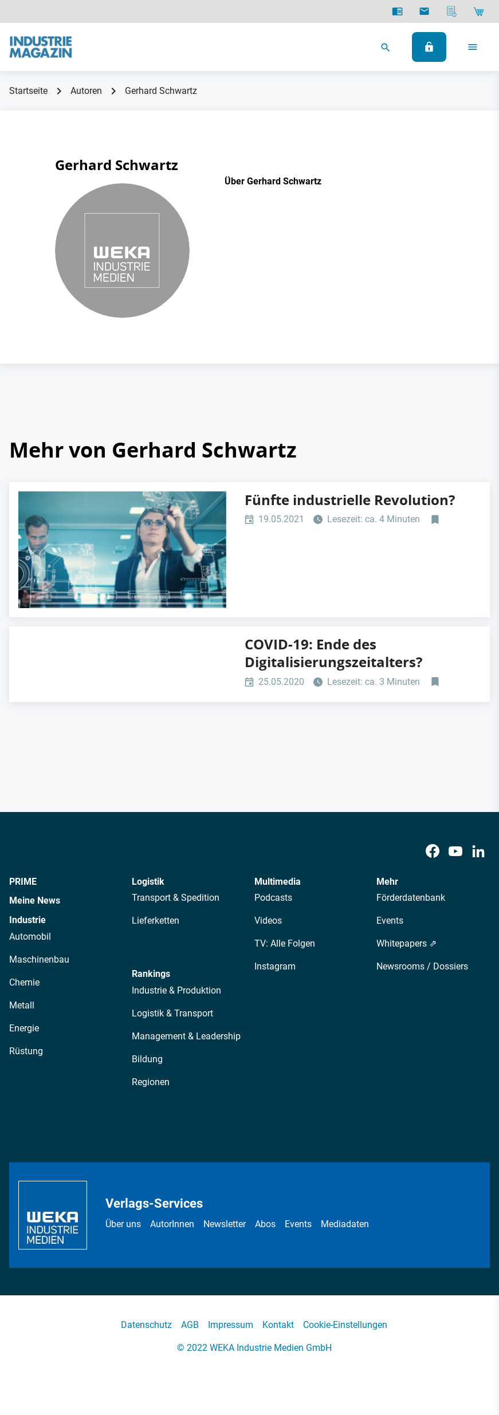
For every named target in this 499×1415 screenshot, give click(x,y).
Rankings (151, 973)
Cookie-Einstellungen (345, 1324)
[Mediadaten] (452, 11)
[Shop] (478, 11)
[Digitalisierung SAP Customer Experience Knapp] (122, 549)
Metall (21, 1005)
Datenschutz (146, 1324)
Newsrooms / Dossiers (422, 966)
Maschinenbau (39, 959)
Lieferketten (155, 920)
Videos (268, 920)
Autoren (86, 90)
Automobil (30, 936)
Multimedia (277, 881)
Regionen (151, 1082)
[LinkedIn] (478, 851)
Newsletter (224, 1224)
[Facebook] (432, 851)
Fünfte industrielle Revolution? (350, 500)
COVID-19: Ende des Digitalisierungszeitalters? (333, 653)
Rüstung (26, 1051)
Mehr (387, 881)
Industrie (27, 920)
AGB (190, 1324)
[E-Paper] (397, 11)
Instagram (275, 966)
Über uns (123, 1224)
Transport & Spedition (175, 897)
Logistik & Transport (172, 1013)
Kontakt (278, 1324)
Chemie (24, 982)
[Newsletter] (424, 11)
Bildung (147, 1059)
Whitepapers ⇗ (406, 943)
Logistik (148, 881)
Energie (24, 1028)
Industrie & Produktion (176, 990)
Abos (265, 1224)
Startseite (28, 90)
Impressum (230, 1324)
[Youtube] (455, 851)
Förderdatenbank (410, 897)
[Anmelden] (429, 47)
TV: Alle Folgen (284, 943)
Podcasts (273, 897)
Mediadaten (345, 1224)
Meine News (34, 900)
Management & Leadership (186, 1036)
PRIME (23, 881)
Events (389, 920)
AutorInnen (172, 1224)
